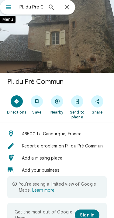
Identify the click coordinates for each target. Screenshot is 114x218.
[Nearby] (57, 104)
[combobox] (31, 7)
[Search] (51, 8)
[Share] (97, 104)
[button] (57, 134)
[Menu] (8, 8)
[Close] (67, 7)
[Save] (37, 104)
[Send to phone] (77, 107)
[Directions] (17, 104)
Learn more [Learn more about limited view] (43, 190)
